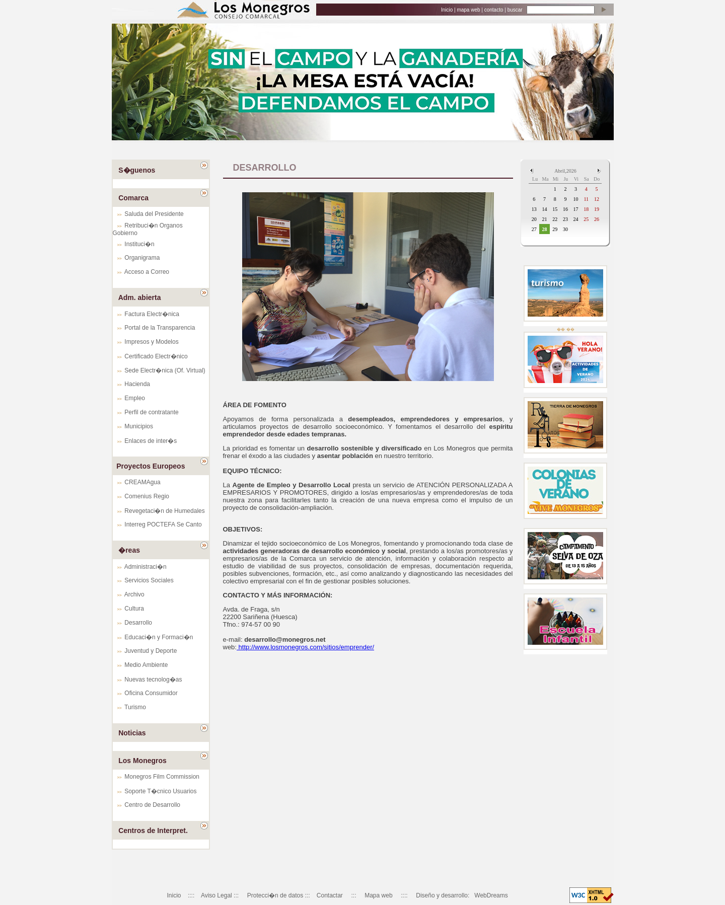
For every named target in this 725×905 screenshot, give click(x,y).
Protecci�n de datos (275, 895)
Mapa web (378, 895)
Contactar (330, 895)
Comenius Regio (146, 496)
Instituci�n (139, 244)
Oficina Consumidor (150, 693)
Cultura (134, 608)
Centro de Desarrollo (152, 804)
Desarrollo (138, 622)
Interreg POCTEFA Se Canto (162, 524)
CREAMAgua (142, 482)
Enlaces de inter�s (150, 440)
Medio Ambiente (146, 664)
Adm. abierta (139, 297)
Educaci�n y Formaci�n (158, 637)
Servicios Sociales (148, 580)
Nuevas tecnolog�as (153, 679)
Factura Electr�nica (151, 314)
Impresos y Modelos (151, 341)
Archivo (134, 594)
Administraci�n (145, 566)
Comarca (133, 198)
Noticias (132, 733)
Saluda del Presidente (153, 213)
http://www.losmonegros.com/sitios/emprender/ (305, 647)
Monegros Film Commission (161, 776)
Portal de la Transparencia (159, 327)
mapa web (468, 10)
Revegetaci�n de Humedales (164, 510)
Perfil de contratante (151, 412)
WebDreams (491, 895)
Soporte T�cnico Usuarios (160, 791)
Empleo (134, 398)
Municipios (138, 426)
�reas (129, 550)
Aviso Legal (216, 895)
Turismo (135, 707)
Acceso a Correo (146, 271)
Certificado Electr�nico (155, 356)
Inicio (447, 10)
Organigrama (142, 257)
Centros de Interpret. (153, 830)
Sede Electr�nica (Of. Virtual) (164, 370)
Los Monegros (142, 761)
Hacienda (137, 384)
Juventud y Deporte (150, 650)
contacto (493, 10)
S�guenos (136, 170)
